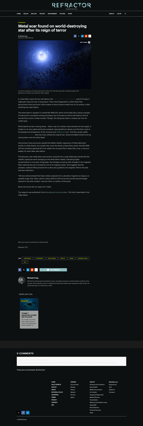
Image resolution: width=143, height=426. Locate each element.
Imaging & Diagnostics (97, 395)
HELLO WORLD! (56, 384)
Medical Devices (95, 397)
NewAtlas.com (113, 382)
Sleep (91, 412)
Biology (73, 387)
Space (72, 397)
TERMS (53, 397)
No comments (53, 269)
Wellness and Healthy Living (98, 402)
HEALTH (25, 14)
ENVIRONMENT (52, 14)
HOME (19, 14)
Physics (73, 395)
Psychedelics (94, 400)
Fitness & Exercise (95, 410)
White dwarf (52, 258)
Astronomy (21, 22)
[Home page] (71, 5)
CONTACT (54, 402)
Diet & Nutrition (94, 407)
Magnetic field (82, 258)
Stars (71, 258)
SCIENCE (73, 382)
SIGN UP (111, 14)
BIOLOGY (34, 14)
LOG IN (119, 14)
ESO (26, 247)
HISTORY (42, 14)
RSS (52, 405)
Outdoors (112, 389)
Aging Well (93, 405)
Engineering (112, 384)
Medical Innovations (96, 389)
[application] (54, 219)
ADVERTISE (54, 395)
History (73, 389)
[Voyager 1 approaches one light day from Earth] (29, 304)
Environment (75, 384)
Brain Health (93, 387)
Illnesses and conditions (97, 384)
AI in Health (93, 392)
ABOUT (53, 389)
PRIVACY (54, 400)
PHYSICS (62, 14)
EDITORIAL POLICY (57, 392)
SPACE (70, 14)
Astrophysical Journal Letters (56, 192)
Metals (63, 258)
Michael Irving (32, 278)
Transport (112, 392)
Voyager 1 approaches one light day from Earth (29, 315)
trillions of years (63, 132)
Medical (73, 392)
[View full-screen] (89, 42)
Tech (110, 387)
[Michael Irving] (23, 36)
